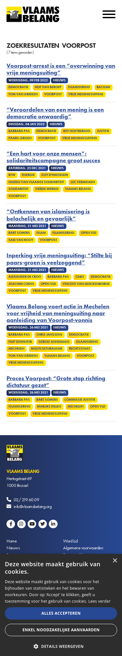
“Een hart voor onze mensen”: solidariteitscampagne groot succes (53, 157)
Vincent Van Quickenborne (86, 284)
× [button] (114, 560)
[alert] (61, 605)
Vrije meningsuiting (85, 94)
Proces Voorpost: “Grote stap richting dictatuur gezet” (56, 382)
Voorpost (53, 94)
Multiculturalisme (46, 349)
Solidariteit (18, 189)
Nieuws (13, 548)
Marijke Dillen (49, 406)
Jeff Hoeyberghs (76, 131)
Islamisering (79, 87)
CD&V (79, 277)
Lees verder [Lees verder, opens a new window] (99, 601)
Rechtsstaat (79, 349)
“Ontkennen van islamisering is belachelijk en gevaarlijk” (48, 215)
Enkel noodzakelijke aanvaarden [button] (61, 630)
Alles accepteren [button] (61, 613)
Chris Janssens (49, 335)
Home (12, 541)
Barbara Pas (19, 131)
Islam (41, 233)
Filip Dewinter (20, 342)
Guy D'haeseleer (54, 175)
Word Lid (70, 541)
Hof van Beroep (48, 87)
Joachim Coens (21, 284)
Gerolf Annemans (54, 342)
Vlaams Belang (78, 189)
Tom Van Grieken (23, 94)
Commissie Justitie (79, 400)
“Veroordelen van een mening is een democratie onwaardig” (55, 113)
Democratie (18, 87)
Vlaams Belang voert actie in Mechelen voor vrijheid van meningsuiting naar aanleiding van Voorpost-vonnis (58, 313)
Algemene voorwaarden (83, 548)
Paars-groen (20, 138)
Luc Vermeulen (83, 182)
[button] (61, 646)
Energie (28, 175)
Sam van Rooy (20, 240)
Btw (11, 175)
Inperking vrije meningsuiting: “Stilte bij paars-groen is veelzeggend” (59, 259)
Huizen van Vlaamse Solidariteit (36, 182)
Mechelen (16, 349)
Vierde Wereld (47, 189)
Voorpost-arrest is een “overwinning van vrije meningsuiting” (61, 69)
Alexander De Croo (24, 277)
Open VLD (88, 233)
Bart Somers (19, 233)
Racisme (103, 87)
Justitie (103, 131)
